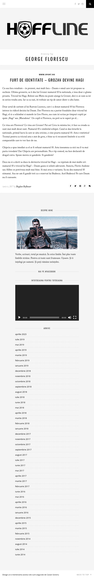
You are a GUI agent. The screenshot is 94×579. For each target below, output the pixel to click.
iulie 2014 (19, 549)
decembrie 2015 (23, 517)
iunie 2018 (20, 402)
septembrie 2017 (23, 449)
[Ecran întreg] (74, 317)
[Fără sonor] (69, 317)
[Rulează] (19, 317)
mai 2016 (19, 496)
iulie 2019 (19, 339)
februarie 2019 (22, 360)
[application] (47, 303)
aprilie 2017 (21, 475)
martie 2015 (21, 528)
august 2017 (21, 454)
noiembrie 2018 (22, 376)
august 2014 (21, 544)
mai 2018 (19, 407)
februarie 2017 (22, 486)
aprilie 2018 (21, 412)
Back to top (84, 574)
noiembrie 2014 (22, 538)
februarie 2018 (22, 423)
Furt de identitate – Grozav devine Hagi (47, 80)
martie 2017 (21, 481)
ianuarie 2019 (21, 365)
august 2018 (21, 391)
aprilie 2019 (21, 349)
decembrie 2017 (23, 433)
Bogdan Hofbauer (23, 186)
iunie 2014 (20, 554)
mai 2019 (19, 344)
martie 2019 (21, 355)
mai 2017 (19, 470)
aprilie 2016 (21, 502)
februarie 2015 (22, 533)
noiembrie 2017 (22, 439)
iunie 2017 (20, 465)
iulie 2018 (19, 397)
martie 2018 (21, 418)
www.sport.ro (47, 74)
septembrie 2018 (23, 386)
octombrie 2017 (23, 444)
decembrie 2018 (23, 370)
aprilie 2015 (21, 523)
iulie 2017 (19, 460)
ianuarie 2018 (21, 428)
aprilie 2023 (21, 334)
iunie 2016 (20, 491)
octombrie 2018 (23, 381)
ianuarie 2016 (21, 512)
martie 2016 (21, 507)
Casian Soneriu (53, 574)
